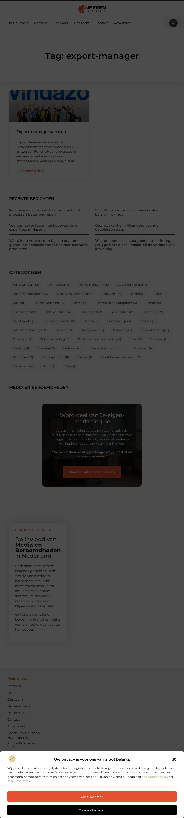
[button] (174, 759)
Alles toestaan (92, 797)
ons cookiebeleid (154, 777)
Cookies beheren (92, 810)
